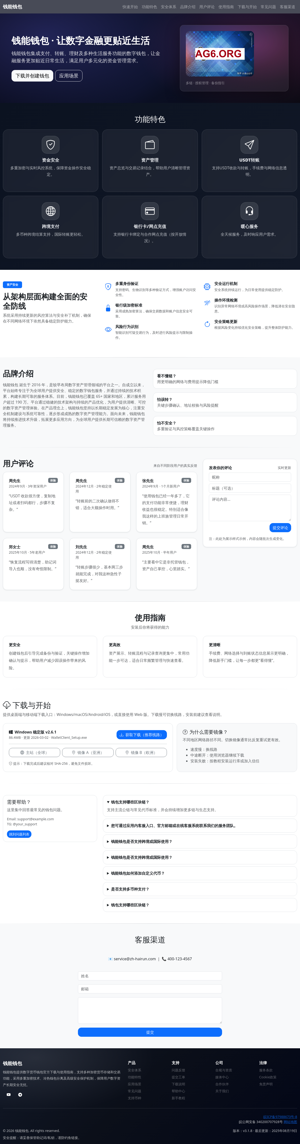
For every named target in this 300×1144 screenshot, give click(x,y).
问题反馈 (178, 1070)
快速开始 (130, 6)
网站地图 (290, 1121)
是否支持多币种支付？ (130, 889)
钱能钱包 (12, 6)
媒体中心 (222, 1077)
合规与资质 (223, 1070)
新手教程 (178, 1098)
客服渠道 (287, 6)
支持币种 (134, 1098)
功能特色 (149, 6)
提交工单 (178, 1077)
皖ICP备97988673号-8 (280, 1116)
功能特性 (134, 1077)
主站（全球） (34, 752)
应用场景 (68, 75)
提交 (150, 1032)
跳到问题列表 (19, 834)
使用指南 (226, 6)
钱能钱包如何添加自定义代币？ (138, 873)
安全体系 (168, 6)
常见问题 (268, 6)
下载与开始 (247, 6)
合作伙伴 (222, 1084)
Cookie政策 (268, 1077)
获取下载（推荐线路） (142, 734)
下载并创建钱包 (32, 75)
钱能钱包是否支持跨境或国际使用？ (141, 841)
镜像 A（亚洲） (88, 752)
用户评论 (207, 6)
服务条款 (266, 1070)
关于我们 (222, 1091)
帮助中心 (178, 1091)
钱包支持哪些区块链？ (130, 802)
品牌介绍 (187, 6)
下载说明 (178, 1084)
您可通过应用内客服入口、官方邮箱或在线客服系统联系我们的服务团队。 (174, 825)
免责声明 (266, 1084)
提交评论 (280, 527)
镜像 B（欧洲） (141, 752)
